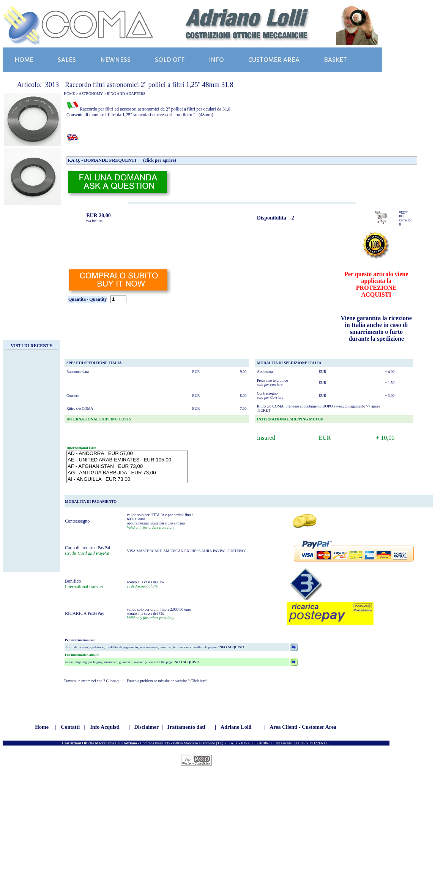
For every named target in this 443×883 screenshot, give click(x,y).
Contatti (70, 727)
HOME (23, 59)
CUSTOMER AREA (274, 59)
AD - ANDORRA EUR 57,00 (127, 453)
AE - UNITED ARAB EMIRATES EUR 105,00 (127, 460)
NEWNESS (115, 59)
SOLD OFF (169, 59)
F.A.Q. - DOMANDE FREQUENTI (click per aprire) (122, 160)
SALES (67, 59)
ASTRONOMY (91, 94)
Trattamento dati (186, 727)
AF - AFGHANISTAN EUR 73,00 (127, 466)
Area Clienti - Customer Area (303, 727)
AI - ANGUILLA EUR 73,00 (127, 479)
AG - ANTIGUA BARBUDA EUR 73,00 (127, 473)
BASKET (335, 59)
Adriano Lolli (236, 727)
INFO (216, 59)
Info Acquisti (104, 727)
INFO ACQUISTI (231, 647)
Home (42, 727)
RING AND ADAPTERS (126, 94)
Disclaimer (146, 727)
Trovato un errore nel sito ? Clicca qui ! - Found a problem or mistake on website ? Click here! (136, 681)
